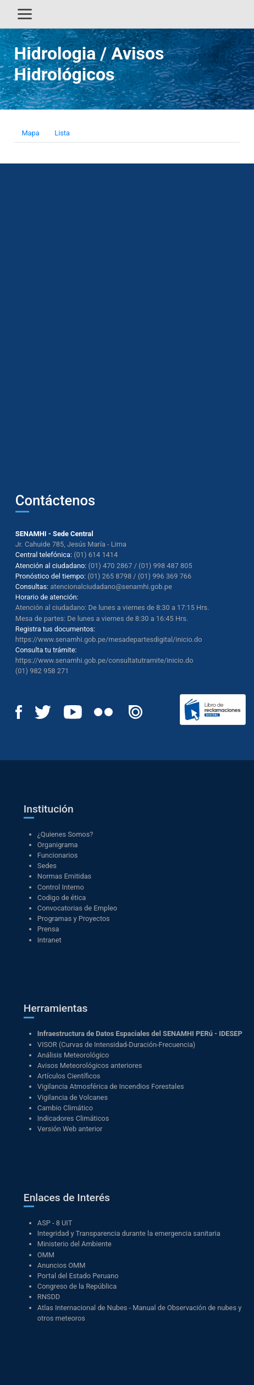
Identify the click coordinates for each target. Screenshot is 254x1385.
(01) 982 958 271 (42, 671)
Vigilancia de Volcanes (72, 1097)
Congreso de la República (77, 1286)
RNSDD (48, 1297)
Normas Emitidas (64, 876)
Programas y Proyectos (73, 918)
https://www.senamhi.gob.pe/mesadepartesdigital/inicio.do (108, 639)
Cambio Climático (65, 1108)
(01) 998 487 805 (165, 565)
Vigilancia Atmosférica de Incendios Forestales (110, 1086)
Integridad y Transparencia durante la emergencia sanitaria (128, 1233)
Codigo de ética (61, 897)
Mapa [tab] (30, 133)
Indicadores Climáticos (73, 1118)
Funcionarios (57, 855)
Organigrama (57, 845)
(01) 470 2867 (110, 565)
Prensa (48, 929)
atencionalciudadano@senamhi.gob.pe (111, 586)
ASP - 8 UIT (55, 1223)
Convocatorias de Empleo (77, 908)
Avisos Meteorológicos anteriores (89, 1065)
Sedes (47, 865)
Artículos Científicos (69, 1076)
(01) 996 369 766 (164, 576)
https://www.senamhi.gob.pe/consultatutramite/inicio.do (104, 660)
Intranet (49, 940)
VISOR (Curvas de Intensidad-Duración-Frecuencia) (116, 1044)
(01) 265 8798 (109, 576)
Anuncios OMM (61, 1265)
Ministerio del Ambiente (74, 1244)
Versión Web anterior (70, 1129)
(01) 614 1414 (96, 554)
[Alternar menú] (25, 14)
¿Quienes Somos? (65, 834)
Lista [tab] (62, 133)
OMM (45, 1255)
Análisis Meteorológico (73, 1055)
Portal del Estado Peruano (78, 1276)
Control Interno (60, 887)
